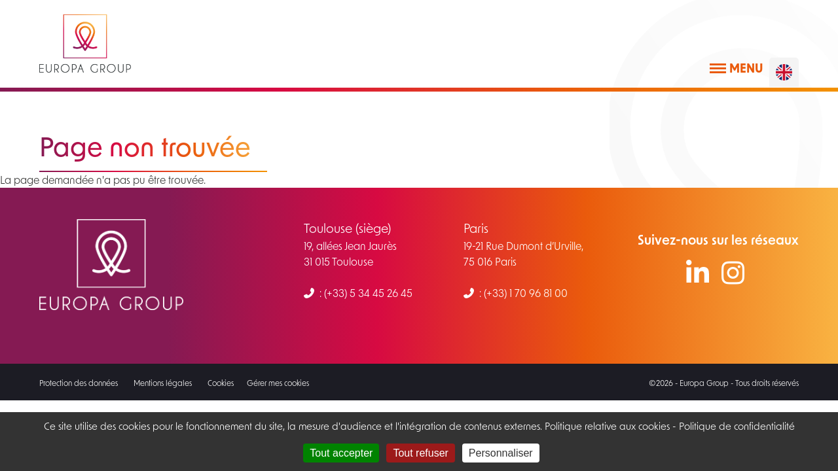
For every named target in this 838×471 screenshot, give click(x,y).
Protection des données (78, 382)
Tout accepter (341, 453)
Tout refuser (420, 453)
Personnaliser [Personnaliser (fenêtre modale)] (501, 453)
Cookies (221, 382)
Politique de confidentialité (737, 426)
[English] (784, 72)
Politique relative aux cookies (606, 426)
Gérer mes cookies (278, 382)
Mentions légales (163, 382)
